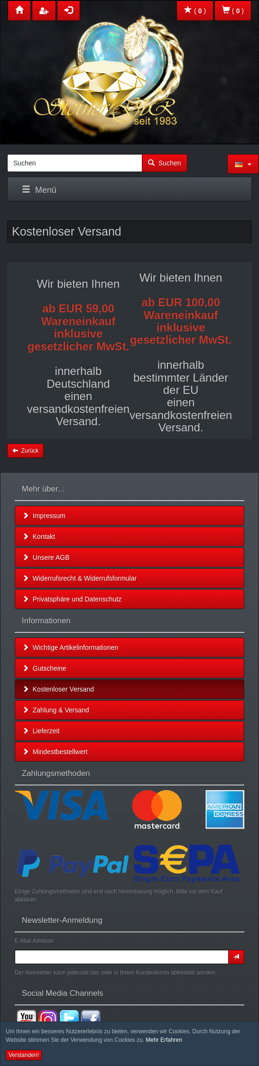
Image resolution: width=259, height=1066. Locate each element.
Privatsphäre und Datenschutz (71, 599)
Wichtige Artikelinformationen (70, 647)
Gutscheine (44, 668)
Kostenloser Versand (58, 689)
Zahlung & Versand (55, 710)
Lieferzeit (41, 731)
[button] (243, 164)
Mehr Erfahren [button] (164, 1040)
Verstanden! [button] (24, 1055)
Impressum (43, 515)
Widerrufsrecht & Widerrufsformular (79, 578)
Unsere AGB (46, 557)
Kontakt (38, 536)
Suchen (164, 163)
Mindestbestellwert (55, 752)
